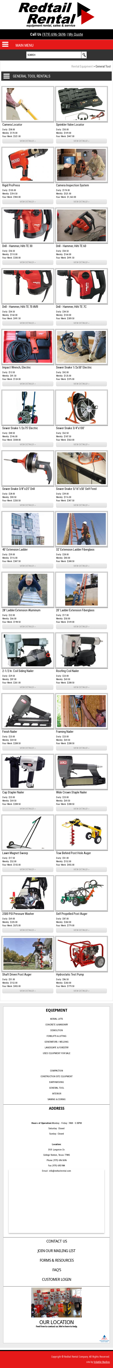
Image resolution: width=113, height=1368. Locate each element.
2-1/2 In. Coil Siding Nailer (18, 671)
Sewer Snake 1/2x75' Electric (20, 428)
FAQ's (56, 1270)
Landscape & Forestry (57, 1047)
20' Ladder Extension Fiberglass (75, 610)
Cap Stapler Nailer (13, 792)
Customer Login (56, 1279)
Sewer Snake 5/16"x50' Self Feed (76, 489)
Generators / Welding (56, 1041)
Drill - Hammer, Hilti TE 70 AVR (20, 307)
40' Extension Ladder (15, 549)
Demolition (56, 1030)
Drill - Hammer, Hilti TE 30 (17, 246)
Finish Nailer (9, 732)
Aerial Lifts (56, 1019)
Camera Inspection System (72, 185)
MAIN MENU (25, 45)
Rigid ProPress (11, 185)
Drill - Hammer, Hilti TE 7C (71, 307)
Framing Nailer (64, 732)
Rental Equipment (82, 66)
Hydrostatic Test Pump (70, 974)
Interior (56, 1093)
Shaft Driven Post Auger (16, 974)
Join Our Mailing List (56, 1250)
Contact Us (56, 1241)
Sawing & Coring (57, 1099)
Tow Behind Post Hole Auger (73, 853)
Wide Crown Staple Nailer (71, 792)
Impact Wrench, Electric (16, 367)
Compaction (56, 1070)
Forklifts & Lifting (56, 1036)
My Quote (76, 34)
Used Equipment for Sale (56, 1053)
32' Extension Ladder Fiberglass (75, 549)
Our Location (56, 1322)
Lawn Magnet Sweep (15, 853)
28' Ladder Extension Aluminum (21, 610)
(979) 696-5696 (54, 34)
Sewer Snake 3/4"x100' (70, 428)
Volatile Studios (102, 1362)
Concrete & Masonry (56, 1024)
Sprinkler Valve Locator (70, 125)
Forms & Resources (57, 1260)
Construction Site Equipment (56, 1076)
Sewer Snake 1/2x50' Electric (74, 367)
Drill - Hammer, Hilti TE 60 (71, 246)
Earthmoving (56, 1082)
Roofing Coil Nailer (67, 671)
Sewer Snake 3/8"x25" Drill (18, 489)
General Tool (56, 1088)
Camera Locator (12, 125)
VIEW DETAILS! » (28, 141)
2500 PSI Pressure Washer (18, 914)
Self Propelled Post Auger (71, 914)
